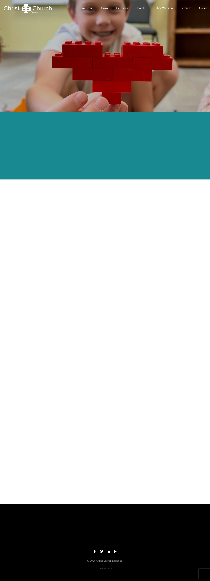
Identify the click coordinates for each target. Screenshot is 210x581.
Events (141, 8)
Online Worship (163, 8)
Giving (203, 8)
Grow (104, 8)
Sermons (186, 8)
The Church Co (105, 568)
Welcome (87, 8)
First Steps (122, 8)
